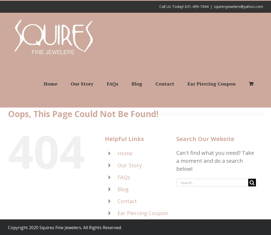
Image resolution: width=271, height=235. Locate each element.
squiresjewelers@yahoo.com (238, 6)
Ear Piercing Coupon (143, 213)
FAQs (124, 177)
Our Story (130, 165)
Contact (127, 201)
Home (125, 153)
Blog (123, 189)
